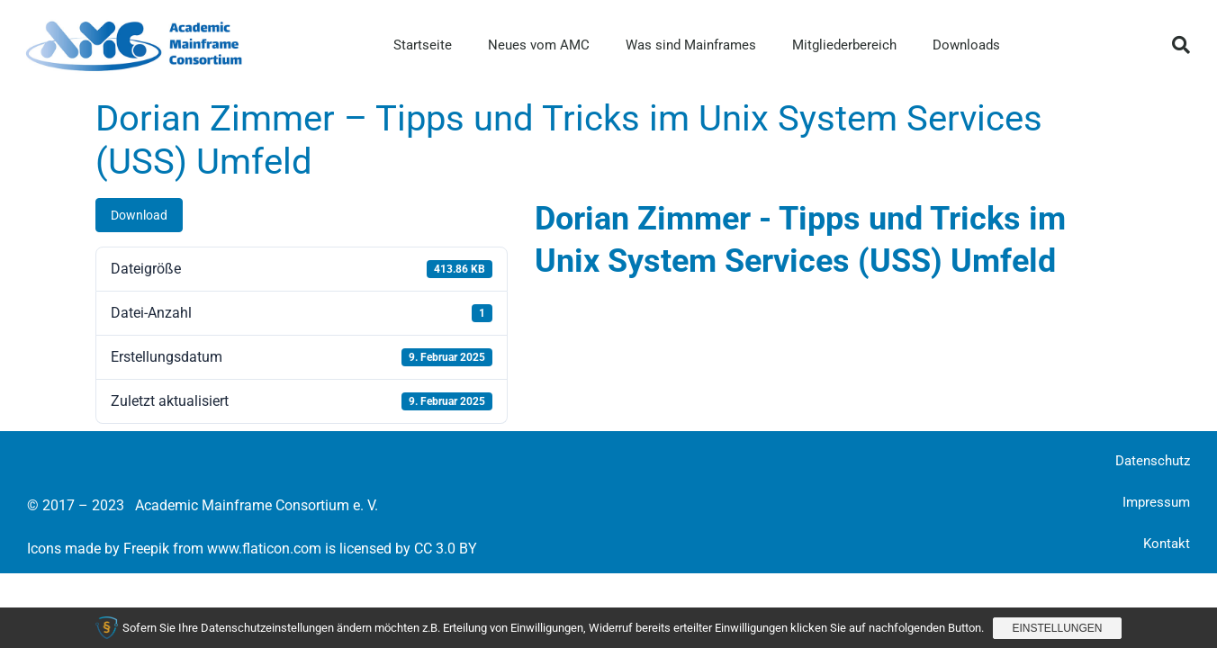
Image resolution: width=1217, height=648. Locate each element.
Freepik (146, 548)
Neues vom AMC (539, 45)
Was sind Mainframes (691, 45)
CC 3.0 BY (445, 548)
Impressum (1156, 502)
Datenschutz (1152, 461)
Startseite (422, 45)
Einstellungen (1057, 628)
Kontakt (1166, 544)
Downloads (966, 45)
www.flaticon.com (264, 548)
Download (139, 215)
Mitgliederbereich (844, 45)
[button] (1181, 45)
